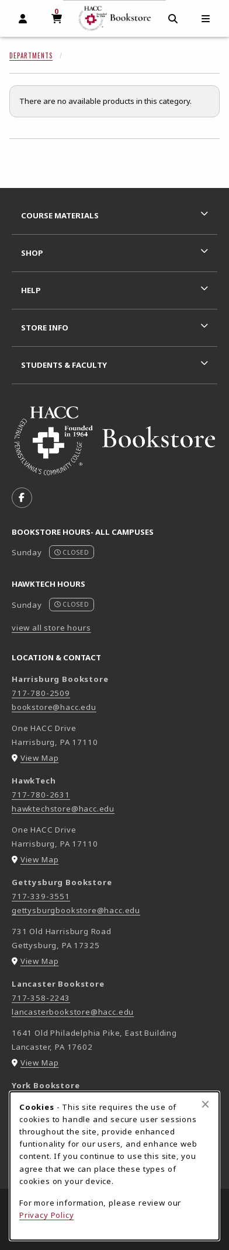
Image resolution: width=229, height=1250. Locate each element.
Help (31, 290)
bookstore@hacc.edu (54, 707)
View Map (39, 758)
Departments (31, 55)
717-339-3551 (41, 896)
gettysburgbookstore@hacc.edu (76, 910)
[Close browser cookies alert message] (205, 1104)
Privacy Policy (46, 1215)
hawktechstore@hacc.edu (63, 808)
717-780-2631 (41, 794)
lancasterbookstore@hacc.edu (73, 1012)
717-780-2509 (41, 693)
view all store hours (51, 627)
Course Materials (60, 215)
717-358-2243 (41, 998)
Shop (32, 253)
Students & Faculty (64, 365)
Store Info (44, 327)
